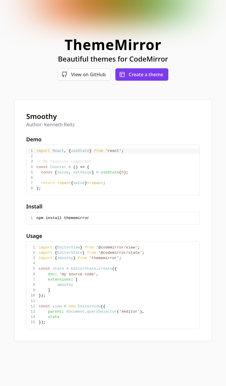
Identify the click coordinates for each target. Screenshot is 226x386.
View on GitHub (84, 74)
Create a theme (141, 74)
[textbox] (117, 170)
